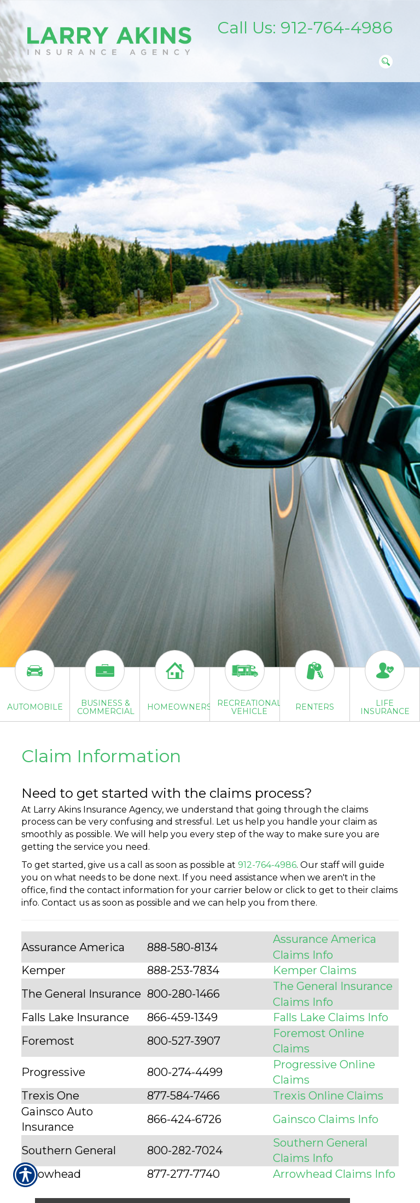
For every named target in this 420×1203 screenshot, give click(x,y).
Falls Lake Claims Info (330, 1017)
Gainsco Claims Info (325, 1119)
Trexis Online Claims (328, 1095)
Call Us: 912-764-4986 (305, 28)
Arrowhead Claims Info (334, 1174)
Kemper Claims (315, 970)
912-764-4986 (267, 865)
